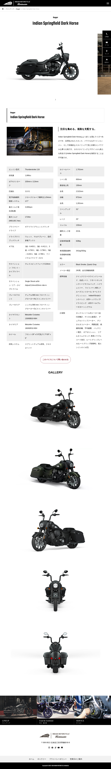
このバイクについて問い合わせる (55, 359)
